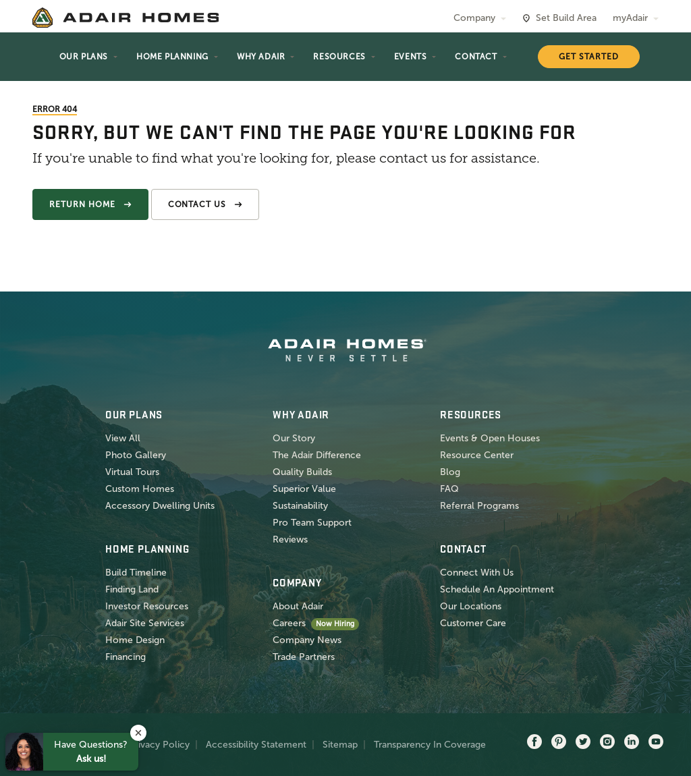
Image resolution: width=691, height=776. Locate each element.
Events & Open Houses (490, 438)
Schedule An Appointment (497, 589)
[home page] (125, 17)
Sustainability (300, 506)
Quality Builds (302, 472)
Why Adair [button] (261, 56)
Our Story (294, 438)
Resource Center (477, 455)
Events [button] (410, 56)
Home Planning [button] (172, 56)
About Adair (298, 606)
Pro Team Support (312, 523)
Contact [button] (476, 56)
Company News (307, 640)
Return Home (82, 204)
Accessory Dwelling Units (160, 506)
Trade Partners (304, 657)
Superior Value (304, 489)
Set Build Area (566, 18)
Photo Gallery (135, 455)
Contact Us (197, 204)
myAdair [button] (630, 18)
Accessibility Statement (256, 745)
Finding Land (132, 589)
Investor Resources (146, 606)
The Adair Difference (317, 455)
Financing (125, 657)
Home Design (135, 640)
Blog (450, 472)
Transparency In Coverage (430, 745)
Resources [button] (339, 56)
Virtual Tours (132, 472)
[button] (138, 733)
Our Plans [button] (83, 56)
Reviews (290, 539)
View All (122, 438)
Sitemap (340, 745)
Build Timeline (136, 572)
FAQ (449, 489)
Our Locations (470, 606)
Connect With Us (477, 572)
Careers (289, 623)
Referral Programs (479, 506)
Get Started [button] (589, 56)
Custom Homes (139, 489)
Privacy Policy (159, 745)
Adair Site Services (144, 623)
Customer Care (473, 623)
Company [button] (474, 18)
